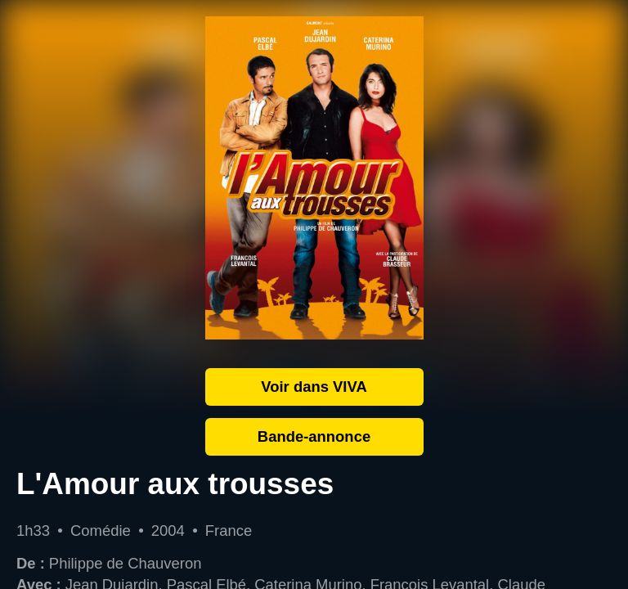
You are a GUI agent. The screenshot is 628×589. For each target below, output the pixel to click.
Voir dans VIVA (313, 386)
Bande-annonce (314, 436)
